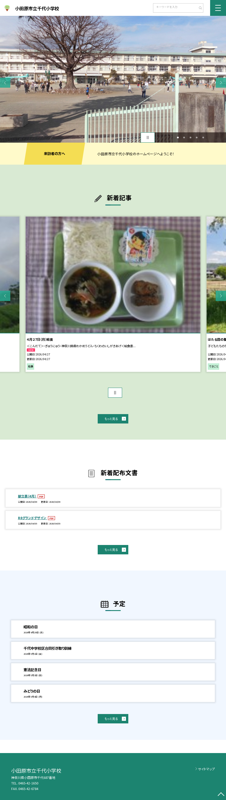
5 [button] (203, 137)
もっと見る (111, 418)
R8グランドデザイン (32, 517)
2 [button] (184, 137)
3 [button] (190, 137)
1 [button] (178, 137)
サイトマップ (206, 769)
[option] (113, 79)
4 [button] (197, 137)
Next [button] (221, 82)
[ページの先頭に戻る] (221, 795)
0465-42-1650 (28, 783)
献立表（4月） (27, 496)
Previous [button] (5, 82)
